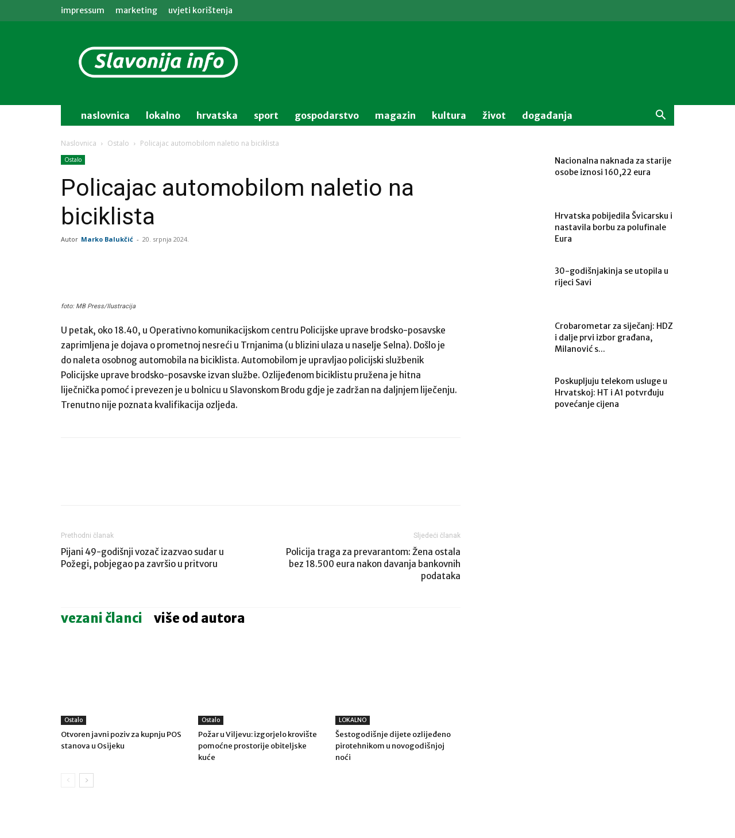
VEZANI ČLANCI (101, 618)
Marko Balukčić (107, 239)
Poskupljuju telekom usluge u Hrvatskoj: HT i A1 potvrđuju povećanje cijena (611, 392)
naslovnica (105, 115)
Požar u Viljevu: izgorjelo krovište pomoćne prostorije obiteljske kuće (257, 746)
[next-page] (86, 780)
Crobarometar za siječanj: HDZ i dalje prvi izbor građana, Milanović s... (614, 337)
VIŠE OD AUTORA (199, 618)
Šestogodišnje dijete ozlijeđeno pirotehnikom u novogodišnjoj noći (393, 746)
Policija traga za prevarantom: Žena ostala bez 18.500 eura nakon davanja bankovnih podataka (373, 563)
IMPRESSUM (83, 10)
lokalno (163, 115)
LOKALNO (352, 720)
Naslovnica (78, 143)
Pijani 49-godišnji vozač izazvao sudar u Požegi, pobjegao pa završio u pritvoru (142, 557)
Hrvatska (217, 115)
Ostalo (118, 143)
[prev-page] (68, 780)
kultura (449, 115)
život (494, 115)
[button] (660, 116)
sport (266, 115)
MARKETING (136, 10)
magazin (395, 115)
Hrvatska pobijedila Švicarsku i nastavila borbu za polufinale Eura (613, 227)
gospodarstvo (327, 115)
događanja (547, 115)
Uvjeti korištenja (200, 10)
